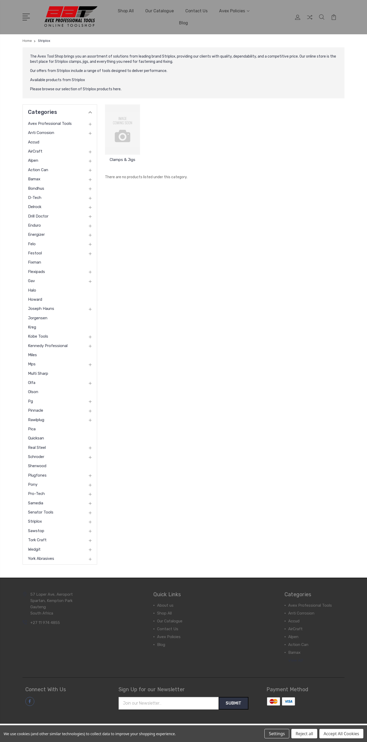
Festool (35, 252)
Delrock (34, 206)
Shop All (126, 10)
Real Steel (37, 447)
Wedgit (34, 548)
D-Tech (34, 197)
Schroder (36, 456)
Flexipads (36, 271)
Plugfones (37, 474)
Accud (33, 141)
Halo (32, 289)
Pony (32, 484)
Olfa (31, 382)
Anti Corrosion (41, 132)
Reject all (304, 734)
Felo (32, 243)
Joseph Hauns (41, 308)
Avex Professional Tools (50, 123)
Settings (277, 734)
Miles (32, 354)
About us (165, 604)
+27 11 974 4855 (45, 622)
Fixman (34, 261)
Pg (30, 400)
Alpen (33, 160)
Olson (33, 391)
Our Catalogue (159, 10)
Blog (183, 22)
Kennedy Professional (48, 345)
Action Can (38, 169)
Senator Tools (40, 511)
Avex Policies (234, 10)
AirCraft (35, 150)
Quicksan (36, 437)
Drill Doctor (38, 215)
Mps (32, 363)
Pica (32, 428)
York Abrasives (41, 558)
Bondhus (36, 187)
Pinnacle (35, 410)
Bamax (34, 178)
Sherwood (37, 465)
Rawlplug (36, 419)
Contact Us (196, 10)
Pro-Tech (36, 493)
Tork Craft (37, 539)
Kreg (32, 326)
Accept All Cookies (341, 734)
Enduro (34, 224)
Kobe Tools (38, 335)
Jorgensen (37, 317)
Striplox (35, 520)
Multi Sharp (38, 373)
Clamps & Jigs (122, 159)
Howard (35, 299)
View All (295, 659)
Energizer (36, 234)
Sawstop (36, 530)
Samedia (35, 502)
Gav (31, 280)
